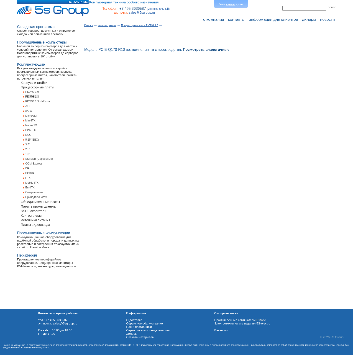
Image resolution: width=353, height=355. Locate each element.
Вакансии (221, 330)
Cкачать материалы (140, 337)
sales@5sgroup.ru (142, 12)
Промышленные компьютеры (240, 320)
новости (327, 19)
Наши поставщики (139, 327)
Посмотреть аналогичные (206, 49)
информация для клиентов (273, 19)
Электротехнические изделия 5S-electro (242, 323)
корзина (230, 4)
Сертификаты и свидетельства (148, 330)
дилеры (309, 19)
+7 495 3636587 (132, 8)
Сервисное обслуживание (144, 323)
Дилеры (131, 333)
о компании (213, 19)
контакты (236, 19)
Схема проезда (10, 307)
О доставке (134, 320)
